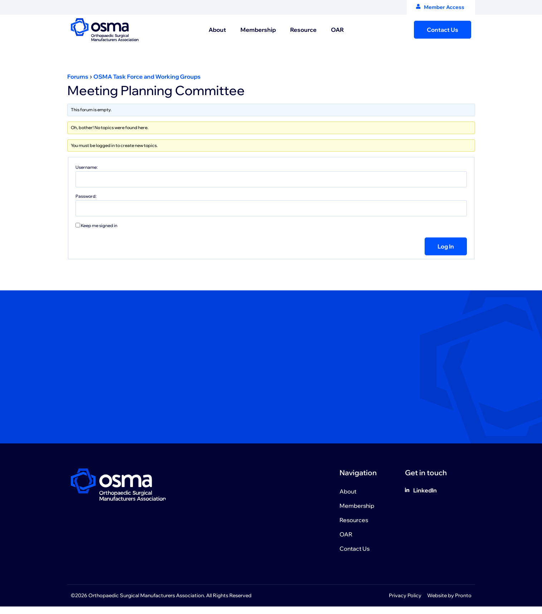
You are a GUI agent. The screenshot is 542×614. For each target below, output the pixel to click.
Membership (258, 29)
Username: (86, 167)
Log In (446, 246)
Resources (354, 520)
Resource (303, 29)
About (217, 29)
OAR (337, 29)
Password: (86, 196)
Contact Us (355, 548)
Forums (77, 76)
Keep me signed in (99, 226)
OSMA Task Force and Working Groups (147, 76)
